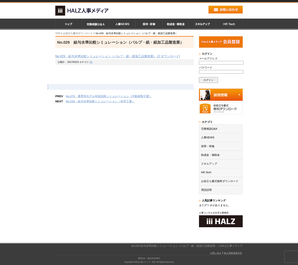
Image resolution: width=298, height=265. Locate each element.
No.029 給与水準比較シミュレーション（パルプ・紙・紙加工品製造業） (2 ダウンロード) (117, 56)
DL (91, 62)
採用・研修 (207, 146)
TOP (57, 33)
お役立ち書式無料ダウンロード (219, 181)
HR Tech (206, 172)
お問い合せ (215, 253)
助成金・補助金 (210, 154)
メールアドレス (208, 58)
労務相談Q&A (209, 128)
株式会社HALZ (153, 258)
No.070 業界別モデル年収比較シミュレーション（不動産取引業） (109, 96)
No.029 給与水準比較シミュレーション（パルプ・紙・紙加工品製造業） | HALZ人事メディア (187, 245)
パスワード (205, 67)
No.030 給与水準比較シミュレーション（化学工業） (100, 101)
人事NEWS (207, 137)
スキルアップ (209, 163)
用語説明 (206, 189)
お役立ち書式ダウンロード (77, 33)
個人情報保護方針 (233, 253)
